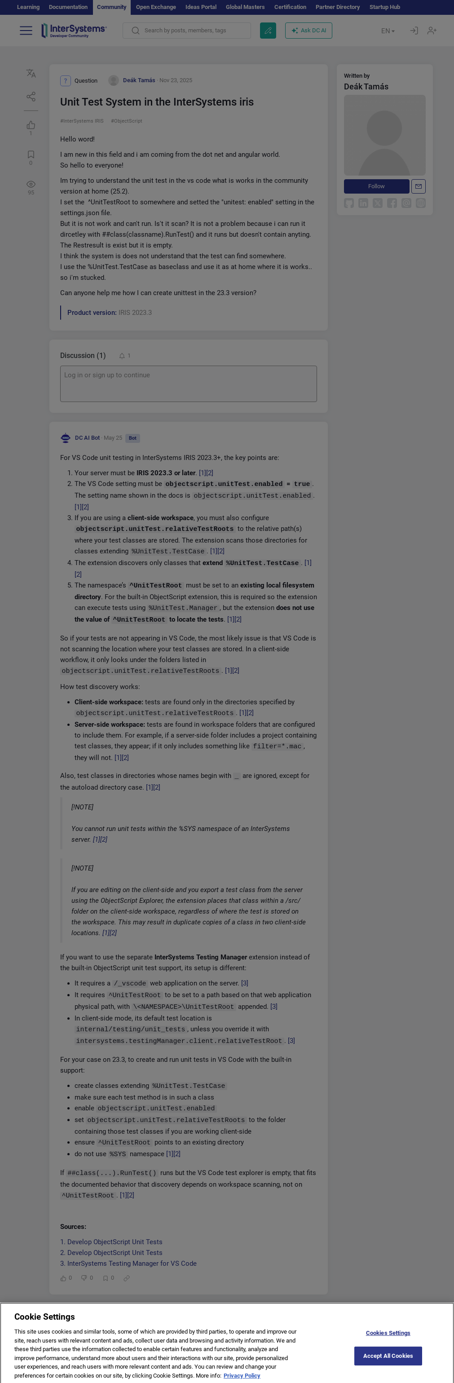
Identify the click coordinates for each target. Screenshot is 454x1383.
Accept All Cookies (388, 1360)
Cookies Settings (388, 1337)
